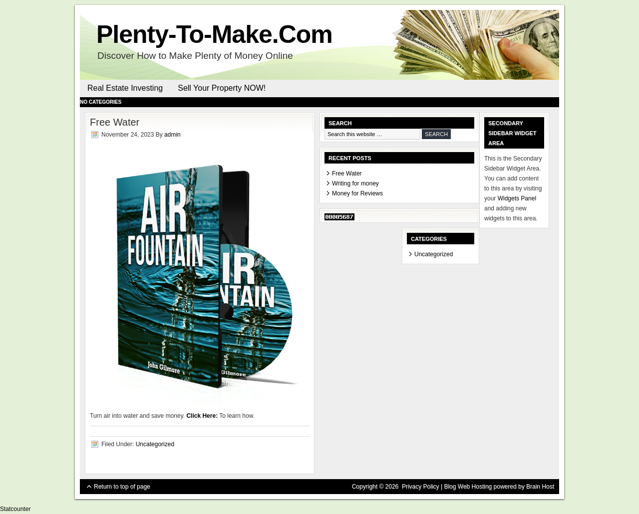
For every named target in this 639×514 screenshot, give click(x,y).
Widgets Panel (517, 198)
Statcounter (15, 509)
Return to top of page (122, 486)
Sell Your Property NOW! (222, 88)
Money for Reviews (357, 193)
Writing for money (355, 183)
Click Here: (202, 415)
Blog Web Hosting (468, 486)
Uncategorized (155, 444)
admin (172, 134)
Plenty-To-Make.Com (214, 34)
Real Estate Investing (125, 88)
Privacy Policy (420, 486)
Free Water (347, 173)
